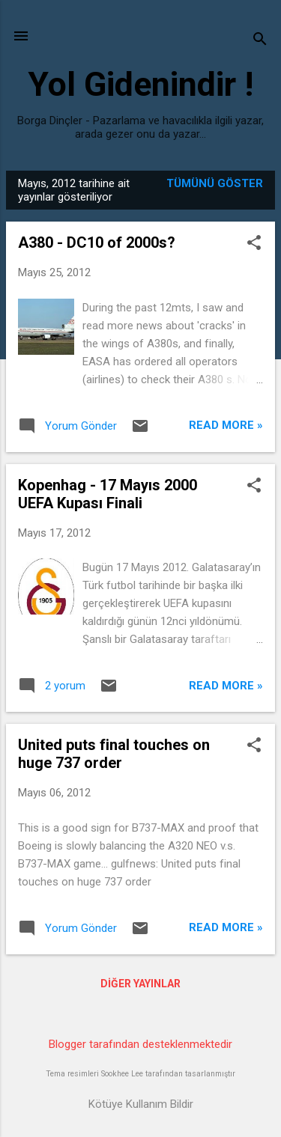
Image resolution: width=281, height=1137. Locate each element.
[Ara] (260, 41)
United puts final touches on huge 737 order (114, 754)
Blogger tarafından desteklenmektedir (140, 1044)
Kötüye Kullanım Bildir (140, 1104)
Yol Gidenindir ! (140, 84)
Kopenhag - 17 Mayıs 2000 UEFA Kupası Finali (107, 494)
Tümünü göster (214, 183)
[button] (254, 244)
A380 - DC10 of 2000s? (96, 243)
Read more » (226, 425)
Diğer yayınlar (140, 984)
